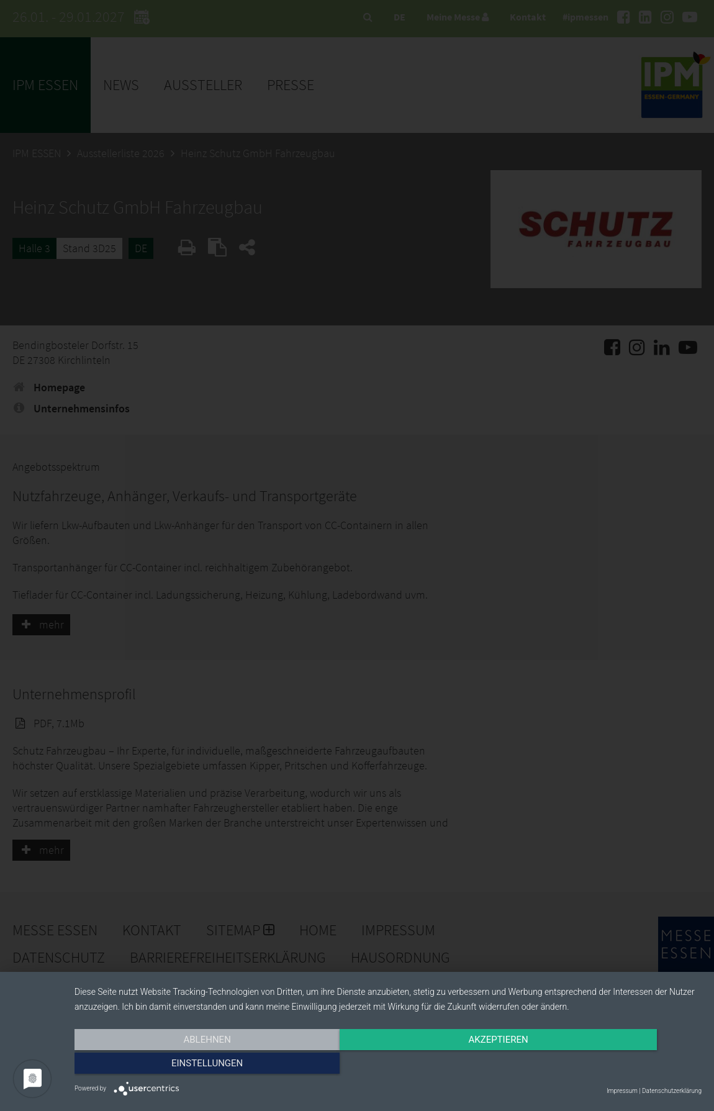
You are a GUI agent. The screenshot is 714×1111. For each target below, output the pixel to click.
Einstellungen (607, 1065)
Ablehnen (168, 1065)
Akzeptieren (388, 1065)
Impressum (622, 1090)
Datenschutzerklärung (672, 1090)
